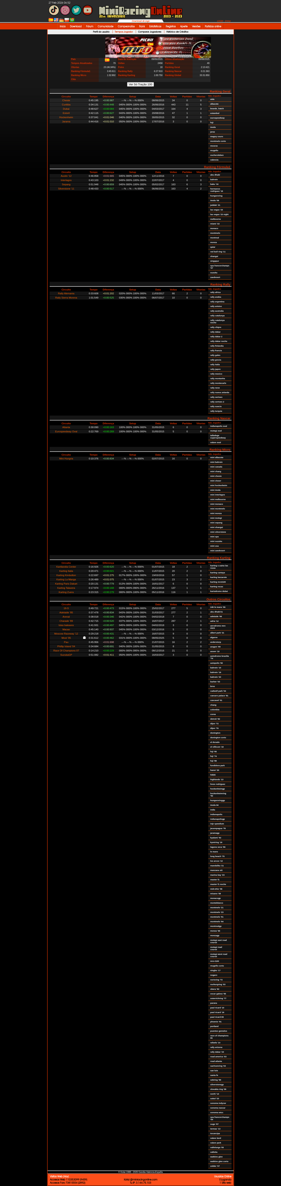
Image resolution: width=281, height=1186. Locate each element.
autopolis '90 (216, 663)
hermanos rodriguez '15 (216, 190)
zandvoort (215, 277)
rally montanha (217, 378)
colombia (214, 709)
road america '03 (218, 1056)
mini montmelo (217, 508)
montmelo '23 (216, 912)
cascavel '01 (216, 700)
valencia (214, 160)
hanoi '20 (214, 770)
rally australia (217, 311)
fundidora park (217, 765)
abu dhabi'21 (216, 612)
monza (213, 242)
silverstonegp (217, 1084)
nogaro (213, 975)
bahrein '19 (215, 672)
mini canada (216, 467)
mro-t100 (214, 961)
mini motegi (216, 518)
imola (213, 127)
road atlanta (216, 1061)
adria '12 (214, 621)
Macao (66, 629)
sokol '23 (214, 1098)
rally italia (215, 364)
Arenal (66, 616)
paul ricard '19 (217, 1012)
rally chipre (215, 327)
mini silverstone (218, 532)
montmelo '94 (216, 921)
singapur (214, 261)
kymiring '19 (216, 842)
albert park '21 (217, 633)
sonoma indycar (218, 1103)
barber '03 (215, 681)
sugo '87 (214, 1124)
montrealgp (216, 926)
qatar (212, 247)
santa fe (214, 1075)
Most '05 (66, 637)
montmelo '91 (216, 917)
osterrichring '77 (218, 998)
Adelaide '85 (66, 612)
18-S (66, 608)
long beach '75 (217, 856)
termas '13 (215, 1129)
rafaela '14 (215, 1042)
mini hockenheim (218, 485)
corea (213, 714)
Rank (142, 26)
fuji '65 (213, 751)
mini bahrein (216, 462)
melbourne (215, 219)
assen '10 (215, 651)
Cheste (66, 100)
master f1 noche (218, 884)
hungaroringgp (217, 800)
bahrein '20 (215, 677)
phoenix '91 (216, 1021)
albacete (214, 104)
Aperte (184, 26)
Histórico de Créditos (177, 31)
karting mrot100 (218, 582)
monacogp (215, 898)
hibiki (213, 775)
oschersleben (217, 155)
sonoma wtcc (216, 1112)
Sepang (66, 184)
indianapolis (216, 814)
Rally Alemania (66, 293)
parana (213, 1003)
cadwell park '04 (218, 691)
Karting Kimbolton (66, 575)
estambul (214, 113)
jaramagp (214, 833)
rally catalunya (217, 315)
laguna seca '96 (218, 847)
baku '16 (214, 184)
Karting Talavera (66, 587)
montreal (214, 237)
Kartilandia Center (66, 566)
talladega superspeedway (218, 436)
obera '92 (214, 989)
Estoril (66, 113)
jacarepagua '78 (218, 828)
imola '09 (214, 200)
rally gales (215, 355)
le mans (214, 851)
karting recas (216, 586)
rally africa (215, 292)
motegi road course (216, 948)
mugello (214, 150)
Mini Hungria (66, 458)
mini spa (214, 536)
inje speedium (217, 823)
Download (76, 26)
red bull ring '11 (218, 251)
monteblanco (216, 903)
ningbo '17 (215, 970)
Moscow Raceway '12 (66, 633)
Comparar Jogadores (149, 31)
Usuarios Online (222, 1176)
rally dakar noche (218, 341)
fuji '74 (213, 756)
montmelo (215, 233)
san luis (214, 1070)
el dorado (215, 742)
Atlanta (66, 427)
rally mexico (216, 374)
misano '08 (215, 893)
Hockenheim (66, 117)
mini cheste (216, 476)
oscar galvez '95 (218, 993)
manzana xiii (216, 870)
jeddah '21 (215, 205)
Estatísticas (155, 26)
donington (215, 733)
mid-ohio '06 (216, 889)
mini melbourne (218, 499)
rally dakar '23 (217, 1052)
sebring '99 (215, 1080)
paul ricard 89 (217, 1017)
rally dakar (215, 332)
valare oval (215, 442)
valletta (214, 1152)
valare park (215, 1143)
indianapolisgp (217, 819)
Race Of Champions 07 (66, 650)
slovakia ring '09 (218, 1089)
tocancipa (215, 1133)
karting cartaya (217, 572)
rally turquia (216, 411)
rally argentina (217, 301)
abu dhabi (215, 175)
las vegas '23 (216, 210)
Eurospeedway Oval (66, 431)
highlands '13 (216, 779)
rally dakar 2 (216, 336)
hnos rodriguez (217, 784)
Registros (171, 26)
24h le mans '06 (218, 607)
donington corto (218, 737)
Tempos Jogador (124, 31)
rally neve (215, 388)
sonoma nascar (218, 1108)
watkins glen (216, 1157)
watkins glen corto (219, 1161)
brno (212, 686)
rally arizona (216, 1047)
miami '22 (215, 224)
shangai (214, 256)
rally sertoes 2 (217, 402)
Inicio (63, 26)
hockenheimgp (217, 789)
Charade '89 (66, 620)
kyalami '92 (215, 837)
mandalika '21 (217, 865)
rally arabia (215, 297)
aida (212, 99)
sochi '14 (214, 1094)
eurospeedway (217, 118)
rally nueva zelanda (219, 392)
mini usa (214, 546)
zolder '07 (215, 1166)
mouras (214, 146)
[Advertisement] (247, 93)
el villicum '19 (217, 747)
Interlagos (66, 180)
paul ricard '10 (217, 1007)
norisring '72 (216, 980)
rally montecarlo (218, 383)
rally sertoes (216, 397)
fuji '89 (213, 761)
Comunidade (105, 26)
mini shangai (216, 527)
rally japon (215, 369)
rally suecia (216, 406)
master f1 (214, 879)
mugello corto (217, 966)
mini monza (216, 513)
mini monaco (216, 504)
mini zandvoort (217, 550)
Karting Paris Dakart (66, 583)
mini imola (215, 490)
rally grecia (215, 360)
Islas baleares (66, 625)
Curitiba (66, 104)
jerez (212, 132)
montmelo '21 (216, 907)
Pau (66, 642)
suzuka (213, 272)
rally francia (216, 350)
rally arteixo (216, 306)
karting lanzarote (218, 577)
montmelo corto (218, 141)
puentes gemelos (218, 1031)
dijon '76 (214, 728)
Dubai (66, 108)
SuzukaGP (66, 654)
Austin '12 (66, 175)
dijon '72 (214, 723)
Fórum (89, 26)
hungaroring (216, 196)
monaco (214, 228)
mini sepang (216, 522)
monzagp (214, 935)
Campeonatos (126, 26)
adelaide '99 (216, 616)
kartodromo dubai (219, 591)
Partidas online (213, 26)
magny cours (216, 136)
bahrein (214, 179)
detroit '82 (215, 719)
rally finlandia (217, 346)
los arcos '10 (216, 861)
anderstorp (215, 642)
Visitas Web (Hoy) (59, 1176)
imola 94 (214, 805)
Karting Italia (66, 571)
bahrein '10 (215, 667)
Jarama (66, 121)
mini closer (215, 481)
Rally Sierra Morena (66, 297)
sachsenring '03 (218, 1066)
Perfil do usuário (101, 31)
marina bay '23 (217, 875)
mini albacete (216, 457)
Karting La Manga (66, 579)
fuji (212, 122)
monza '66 (215, 931)
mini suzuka (216, 541)
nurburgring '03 (218, 984)
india (212, 810)
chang (213, 705)
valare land (215, 1138)
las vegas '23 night (219, 214)
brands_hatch (217, 108)
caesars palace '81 (219, 695)
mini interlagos (217, 494)
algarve (214, 637)
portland (214, 1026)
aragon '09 (215, 647)
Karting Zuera (66, 592)
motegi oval (216, 431)
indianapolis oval (218, 426)
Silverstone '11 (66, 188)
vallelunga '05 (217, 1147)
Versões (196, 26)
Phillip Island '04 (66, 646)
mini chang (215, 471)
